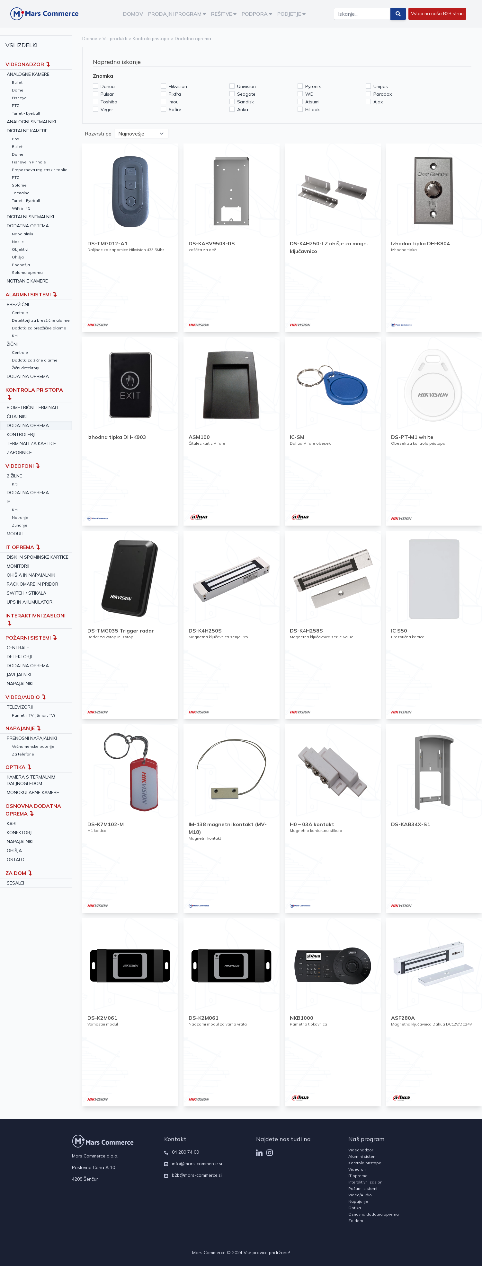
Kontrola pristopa (151, 38)
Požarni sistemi (362, 1188)
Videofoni (357, 1169)
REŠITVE (224, 14)
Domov (89, 38)
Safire (175, 109)
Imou (174, 102)
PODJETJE (291, 14)
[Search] (362, 14)
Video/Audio (360, 1194)
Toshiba (109, 102)
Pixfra (175, 94)
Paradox (382, 94)
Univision (246, 86)
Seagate (246, 94)
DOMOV (133, 14)
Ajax (378, 102)
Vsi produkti (115, 38)
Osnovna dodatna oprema (373, 1214)
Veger (107, 109)
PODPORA (257, 14)
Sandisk (245, 102)
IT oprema (358, 1175)
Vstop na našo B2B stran (437, 13)
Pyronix (313, 86)
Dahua (108, 86)
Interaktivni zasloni (365, 1182)
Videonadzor (360, 1150)
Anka (242, 109)
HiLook (312, 109)
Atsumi (312, 102)
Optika (354, 1207)
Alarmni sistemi (363, 1156)
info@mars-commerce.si (197, 1163)
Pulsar (107, 94)
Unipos (380, 86)
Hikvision (178, 86)
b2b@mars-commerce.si (197, 1175)
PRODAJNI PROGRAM (177, 14)
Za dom (355, 1220)
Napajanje (358, 1201)
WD (309, 94)
